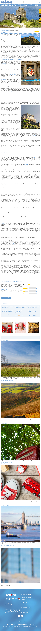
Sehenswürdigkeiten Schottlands (24, 97)
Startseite (3, 30)
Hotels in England (14, 336)
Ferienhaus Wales (24, 602)
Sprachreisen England (5, 547)
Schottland (7, 30)
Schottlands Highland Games (8, 310)
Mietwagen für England (10, 337)
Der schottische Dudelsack (32, 307)
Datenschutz (31, 626)
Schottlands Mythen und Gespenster (19, 311)
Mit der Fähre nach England (26, 595)
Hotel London (23, 605)
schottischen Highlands (30, 220)
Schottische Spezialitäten (7, 311)
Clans (13, 46)
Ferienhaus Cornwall (24, 600)
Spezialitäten (10, 231)
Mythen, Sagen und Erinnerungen (16, 91)
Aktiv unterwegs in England (6, 381)
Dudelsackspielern (27, 143)
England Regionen (4, 423)
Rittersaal (4, 63)
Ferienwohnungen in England (29, 336)
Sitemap (18, 626)
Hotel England (23, 599)
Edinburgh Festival (6, 307)
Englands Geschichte (5, 340)
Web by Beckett (14, 626)
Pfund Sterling (28, 148)
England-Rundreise (32, 337)
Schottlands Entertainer (32, 311)
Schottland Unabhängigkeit (20, 308)
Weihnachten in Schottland (20, 307)
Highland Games (6, 308)
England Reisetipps (4, 463)
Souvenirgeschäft (21, 231)
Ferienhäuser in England (21, 336)
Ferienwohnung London (25, 612)
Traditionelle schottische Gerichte (32, 313)
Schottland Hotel (24, 609)
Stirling (33, 153)
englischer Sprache (24, 179)
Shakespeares (3, 79)
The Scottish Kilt (18, 312)
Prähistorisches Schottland (32, 308)
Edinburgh (7, 100)
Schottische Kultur (5, 305)
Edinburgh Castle (13, 74)
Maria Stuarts (3, 84)
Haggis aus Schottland (7, 312)
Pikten (4, 211)
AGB (21, 626)
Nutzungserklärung (25, 626)
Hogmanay (30, 310)
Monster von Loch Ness (32, 315)
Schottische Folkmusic (19, 313)
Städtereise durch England (26, 594)
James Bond (12, 243)
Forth (35, 157)
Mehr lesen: (7, 380)
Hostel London (23, 610)
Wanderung (14, 208)
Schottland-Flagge (6, 314)
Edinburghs (34, 135)
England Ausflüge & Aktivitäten (26, 597)
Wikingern (3, 223)
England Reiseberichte (5, 505)
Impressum (35, 626)
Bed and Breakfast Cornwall (26, 604)
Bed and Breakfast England (26, 607)
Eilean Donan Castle (30, 219)
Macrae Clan (37, 240)
